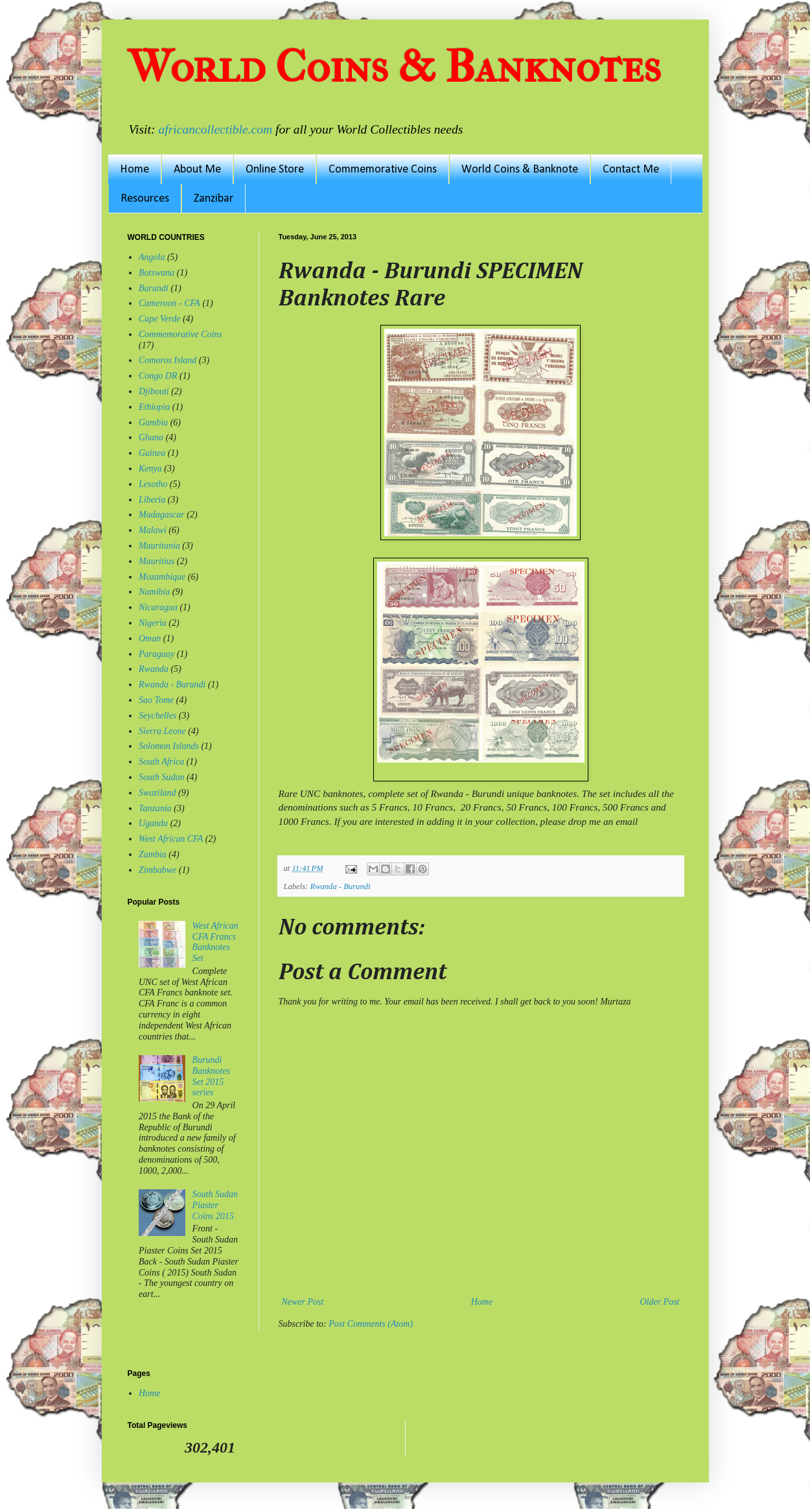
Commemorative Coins (383, 169)
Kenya (150, 468)
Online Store (275, 169)
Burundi (153, 288)
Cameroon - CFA (169, 303)
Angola (152, 257)
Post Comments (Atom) (371, 1324)
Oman (150, 638)
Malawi (153, 530)
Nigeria (153, 623)
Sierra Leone (162, 731)
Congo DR (158, 376)
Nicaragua (158, 607)
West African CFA (171, 839)
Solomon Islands (169, 746)
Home (134, 169)
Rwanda (153, 669)
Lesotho (153, 484)
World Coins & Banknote (519, 169)
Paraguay (156, 654)
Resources (145, 199)
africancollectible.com (215, 129)
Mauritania (159, 546)
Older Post (659, 1302)
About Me (197, 169)
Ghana (151, 437)
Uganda (153, 823)
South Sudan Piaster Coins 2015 (215, 1205)
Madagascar (162, 514)
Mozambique (162, 577)
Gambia (153, 422)
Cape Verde (159, 319)
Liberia (152, 500)
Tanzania (155, 808)
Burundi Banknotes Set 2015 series (211, 1076)
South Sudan (161, 777)
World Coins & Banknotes (394, 66)
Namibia (154, 592)
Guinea (152, 453)
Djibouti (154, 391)
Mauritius (156, 561)
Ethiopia (154, 407)
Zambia (153, 854)
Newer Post (303, 1302)
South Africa (161, 761)
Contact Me (631, 169)
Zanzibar (213, 199)
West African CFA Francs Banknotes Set (215, 942)
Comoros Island (167, 360)
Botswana (156, 273)
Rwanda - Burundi (340, 886)
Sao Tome (156, 700)
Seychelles (157, 715)
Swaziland (157, 793)
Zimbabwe (157, 870)
